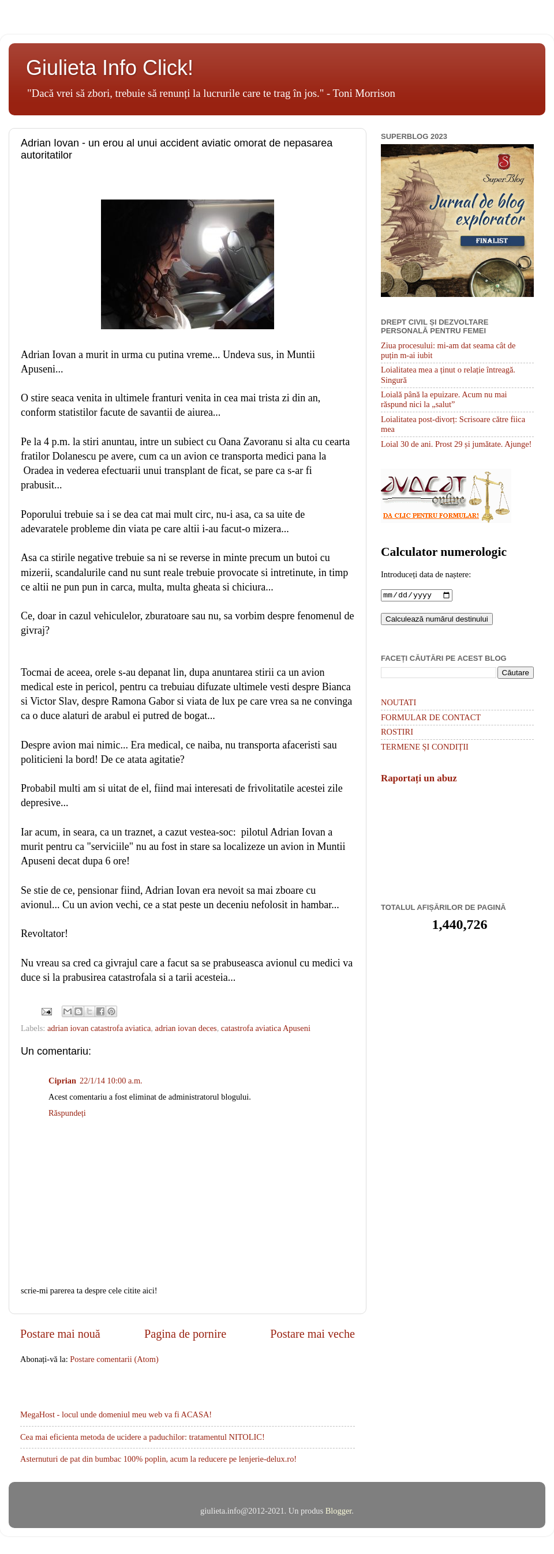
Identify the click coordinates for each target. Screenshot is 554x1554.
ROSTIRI (397, 733)
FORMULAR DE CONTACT (431, 718)
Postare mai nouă (60, 1333)
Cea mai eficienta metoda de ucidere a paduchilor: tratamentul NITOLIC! (142, 1437)
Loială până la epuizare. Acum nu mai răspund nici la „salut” (444, 399)
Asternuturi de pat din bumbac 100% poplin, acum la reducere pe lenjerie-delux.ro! (158, 1458)
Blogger (338, 1510)
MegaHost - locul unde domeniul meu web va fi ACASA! (116, 1414)
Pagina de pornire (185, 1333)
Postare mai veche (312, 1333)
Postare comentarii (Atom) (114, 1359)
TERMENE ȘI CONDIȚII (425, 747)
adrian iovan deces (186, 1028)
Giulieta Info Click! (109, 68)
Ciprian (62, 1080)
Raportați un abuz (419, 779)
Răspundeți (67, 1112)
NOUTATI (398, 703)
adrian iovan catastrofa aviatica (99, 1028)
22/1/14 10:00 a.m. (111, 1080)
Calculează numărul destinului (436, 620)
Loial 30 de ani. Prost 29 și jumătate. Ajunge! (456, 444)
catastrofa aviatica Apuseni (265, 1028)
